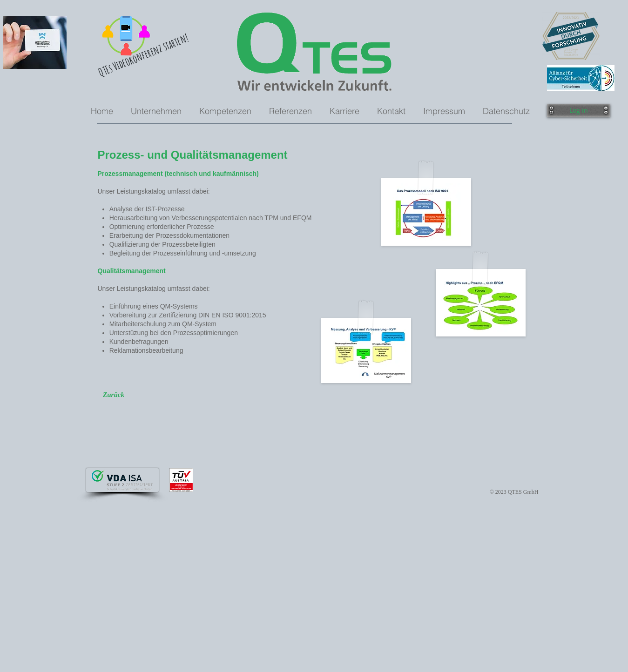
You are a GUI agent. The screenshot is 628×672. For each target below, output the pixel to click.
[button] (578, 110)
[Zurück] (114, 394)
